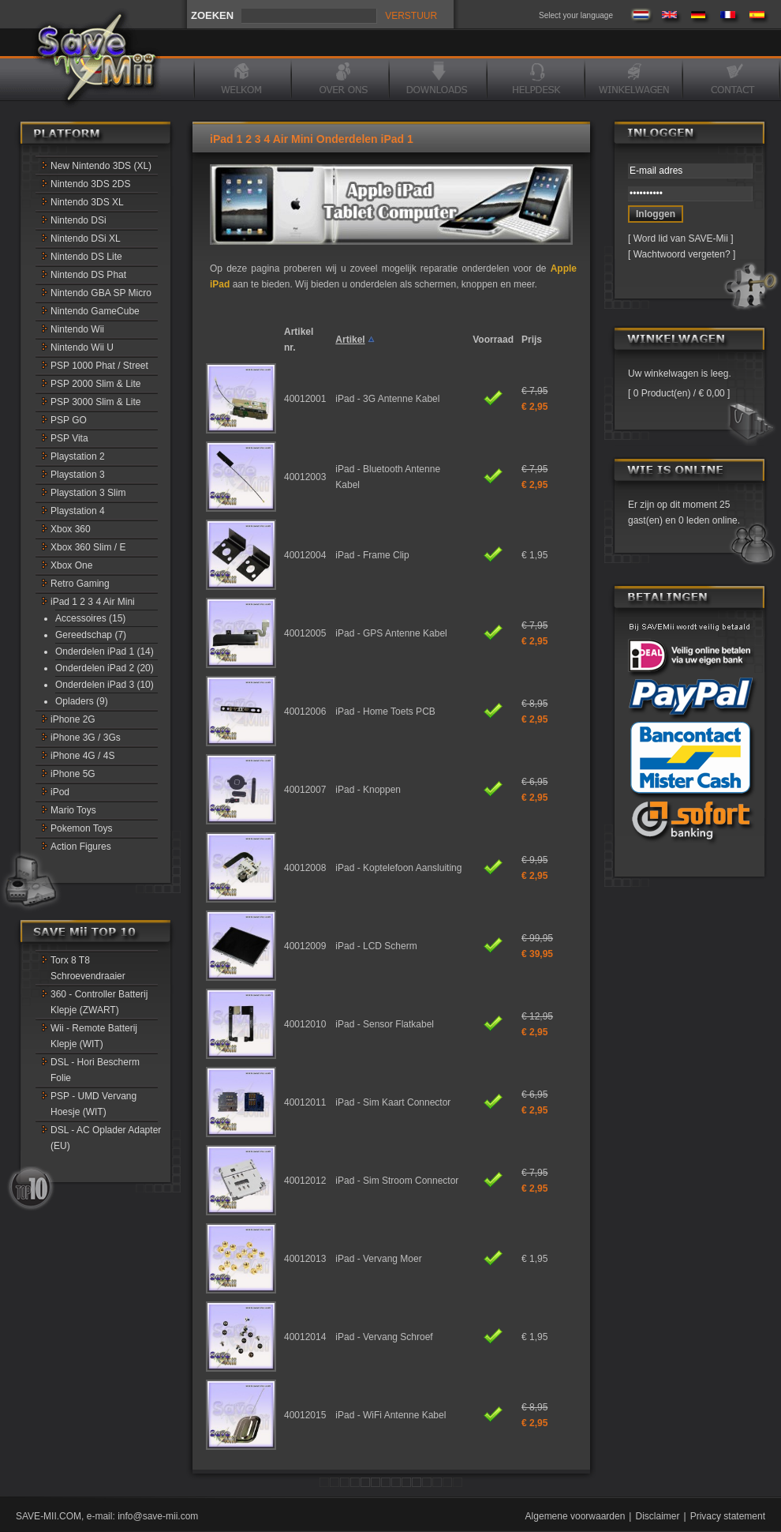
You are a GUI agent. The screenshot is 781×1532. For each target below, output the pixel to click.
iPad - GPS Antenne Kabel (391, 633)
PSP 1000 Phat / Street (99, 365)
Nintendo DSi (78, 220)
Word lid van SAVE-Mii (680, 238)
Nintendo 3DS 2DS (90, 184)
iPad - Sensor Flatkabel (384, 1024)
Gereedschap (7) (90, 634)
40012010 (305, 1024)
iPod (59, 792)
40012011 (305, 1102)
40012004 (305, 555)
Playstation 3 (77, 474)
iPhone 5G (72, 773)
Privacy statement (727, 1516)
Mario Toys (73, 810)
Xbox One (71, 565)
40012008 (305, 867)
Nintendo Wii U (82, 347)
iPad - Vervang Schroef (383, 1336)
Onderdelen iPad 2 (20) (104, 668)
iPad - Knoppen (368, 789)
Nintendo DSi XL (85, 238)
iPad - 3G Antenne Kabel (387, 398)
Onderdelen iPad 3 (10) (104, 684)
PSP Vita (69, 438)
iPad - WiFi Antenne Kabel (390, 1415)
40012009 (305, 946)
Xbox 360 (70, 529)
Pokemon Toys (81, 828)
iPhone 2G (72, 719)
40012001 (305, 398)
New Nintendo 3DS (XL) (100, 165)
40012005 (305, 633)
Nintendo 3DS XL (87, 202)
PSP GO (68, 420)
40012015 (305, 1415)
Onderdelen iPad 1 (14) (104, 651)
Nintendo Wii (77, 329)
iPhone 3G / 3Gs (85, 737)
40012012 (305, 1180)
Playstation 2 (77, 456)
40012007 (305, 789)
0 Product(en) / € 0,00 (678, 393)
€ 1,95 (534, 555)
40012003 (305, 477)
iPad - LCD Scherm (376, 946)
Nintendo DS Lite (86, 256)
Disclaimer (657, 1516)
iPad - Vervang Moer (378, 1258)
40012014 (305, 1336)
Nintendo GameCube (95, 311)
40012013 (305, 1258)
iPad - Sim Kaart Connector (392, 1102)
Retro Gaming (80, 583)
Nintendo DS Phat (88, 274)
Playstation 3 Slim (87, 492)
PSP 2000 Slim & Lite (95, 383)
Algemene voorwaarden (575, 1516)
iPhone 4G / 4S (82, 755)
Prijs (531, 339)
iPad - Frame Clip (372, 555)
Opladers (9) (81, 701)
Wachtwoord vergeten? (682, 254)
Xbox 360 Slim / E (87, 547)
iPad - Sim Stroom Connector (396, 1180)
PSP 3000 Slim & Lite (95, 401)
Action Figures (80, 846)
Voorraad (493, 339)
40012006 (305, 711)
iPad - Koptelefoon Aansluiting (398, 867)
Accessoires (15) (90, 618)
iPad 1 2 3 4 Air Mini (92, 601)
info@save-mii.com (158, 1516)
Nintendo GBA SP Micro (100, 293)
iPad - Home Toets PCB (385, 711)
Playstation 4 (77, 510)
